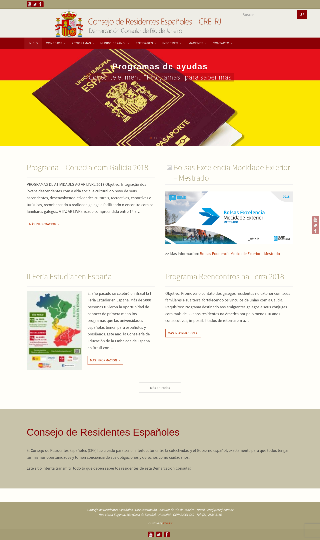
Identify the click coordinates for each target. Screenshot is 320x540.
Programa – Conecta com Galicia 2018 (87, 167)
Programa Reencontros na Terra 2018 (224, 276)
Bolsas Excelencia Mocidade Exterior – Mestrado (240, 253)
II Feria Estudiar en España (69, 276)
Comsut (167, 523)
